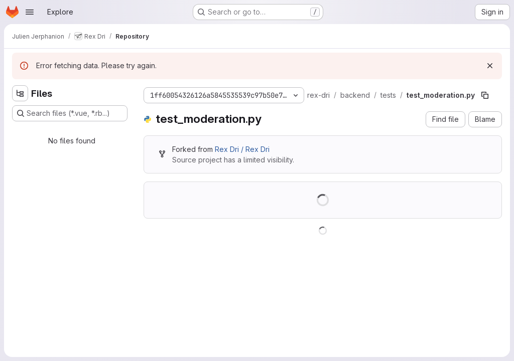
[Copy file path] (485, 95)
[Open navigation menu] (30, 12)
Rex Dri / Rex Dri (242, 149)
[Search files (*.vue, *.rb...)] (69, 113)
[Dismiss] (490, 66)
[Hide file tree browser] (20, 93)
